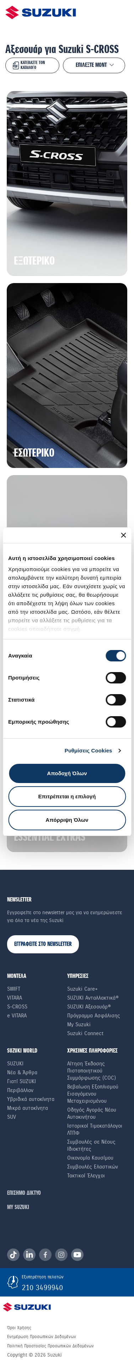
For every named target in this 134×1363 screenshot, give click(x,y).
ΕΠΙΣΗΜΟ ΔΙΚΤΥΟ (24, 1193)
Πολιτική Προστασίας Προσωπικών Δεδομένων (50, 1346)
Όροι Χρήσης (19, 1328)
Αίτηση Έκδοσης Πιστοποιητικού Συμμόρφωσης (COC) (91, 1070)
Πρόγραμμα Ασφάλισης (93, 1015)
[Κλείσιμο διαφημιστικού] (123, 535)
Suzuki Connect (85, 1033)
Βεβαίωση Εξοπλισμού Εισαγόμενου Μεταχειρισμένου (92, 1094)
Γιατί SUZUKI (21, 1081)
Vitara (14, 998)
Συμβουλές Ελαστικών (92, 1167)
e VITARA (17, 1015)
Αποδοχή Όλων (67, 773)
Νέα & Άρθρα (22, 1072)
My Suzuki (79, 1024)
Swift (13, 989)
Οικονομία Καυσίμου (90, 1158)
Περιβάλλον (20, 1090)
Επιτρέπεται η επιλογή (67, 796)
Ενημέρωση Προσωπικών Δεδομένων (41, 1337)
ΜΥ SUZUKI (18, 1207)
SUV (11, 1117)
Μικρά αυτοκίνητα (27, 1108)
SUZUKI (15, 1063)
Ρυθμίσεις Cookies (88, 750)
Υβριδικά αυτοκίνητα (30, 1099)
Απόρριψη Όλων (66, 820)
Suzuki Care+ (82, 989)
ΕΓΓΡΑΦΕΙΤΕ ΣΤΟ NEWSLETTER (43, 944)
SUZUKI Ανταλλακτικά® (93, 998)
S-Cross (17, 1006)
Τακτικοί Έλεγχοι (86, 1175)
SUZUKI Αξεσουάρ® (89, 1006)
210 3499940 (42, 1287)
